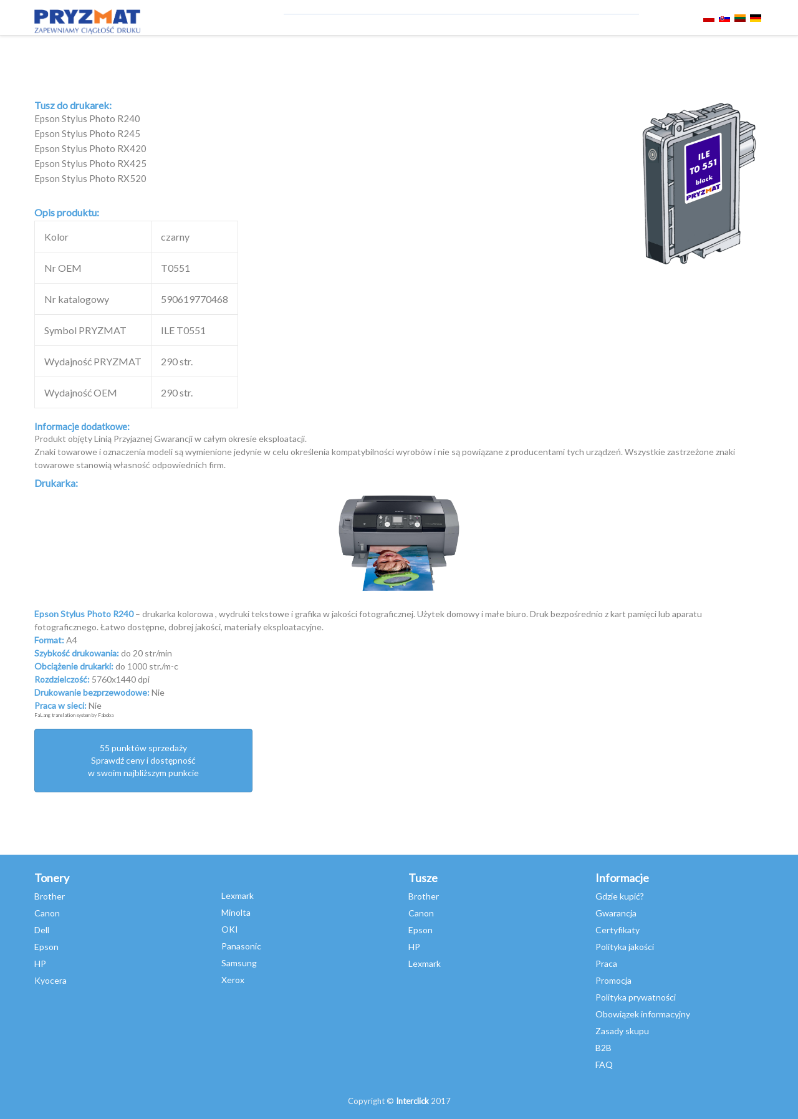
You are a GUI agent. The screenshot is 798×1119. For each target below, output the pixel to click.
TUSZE (53, 54)
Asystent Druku (330, 54)
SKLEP (562, 54)
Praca (606, 963)
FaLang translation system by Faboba (73, 715)
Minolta (236, 912)
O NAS (599, 54)
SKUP (526, 54)
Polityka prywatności (635, 997)
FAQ (604, 1064)
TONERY (94, 54)
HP (40, 963)
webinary (480, 54)
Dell (41, 929)
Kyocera (50, 980)
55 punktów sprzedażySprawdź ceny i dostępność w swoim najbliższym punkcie (143, 760)
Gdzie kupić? (619, 896)
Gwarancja (616, 913)
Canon (47, 913)
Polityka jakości (624, 946)
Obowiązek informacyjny (642, 1014)
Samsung (239, 963)
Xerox (232, 979)
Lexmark (237, 895)
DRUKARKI (146, 54)
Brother (49, 896)
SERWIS (262, 54)
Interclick (412, 1101)
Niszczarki (207, 54)
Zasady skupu (622, 1030)
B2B (603, 1047)
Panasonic (241, 946)
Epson (46, 946)
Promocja (613, 980)
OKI (229, 929)
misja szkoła (413, 54)
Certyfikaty (617, 929)
